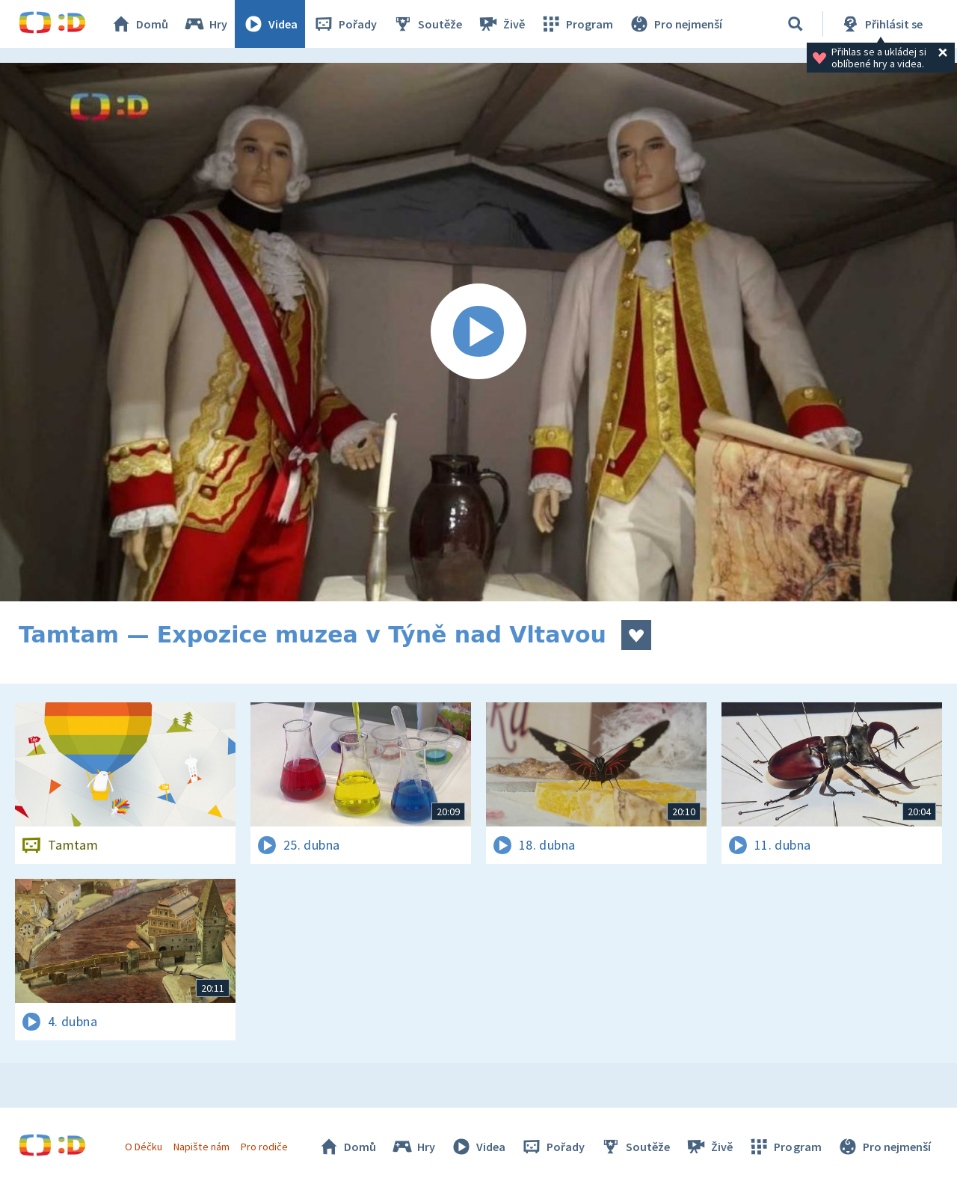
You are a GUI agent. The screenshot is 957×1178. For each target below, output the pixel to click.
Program (576, 24)
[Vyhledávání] (795, 24)
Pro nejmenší (675, 24)
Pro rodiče (264, 1146)
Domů (139, 24)
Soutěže (427, 24)
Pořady (345, 24)
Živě (501, 24)
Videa (270, 24)
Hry (205, 24)
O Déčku (143, 1146)
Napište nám (201, 1146)
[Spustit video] (478, 332)
